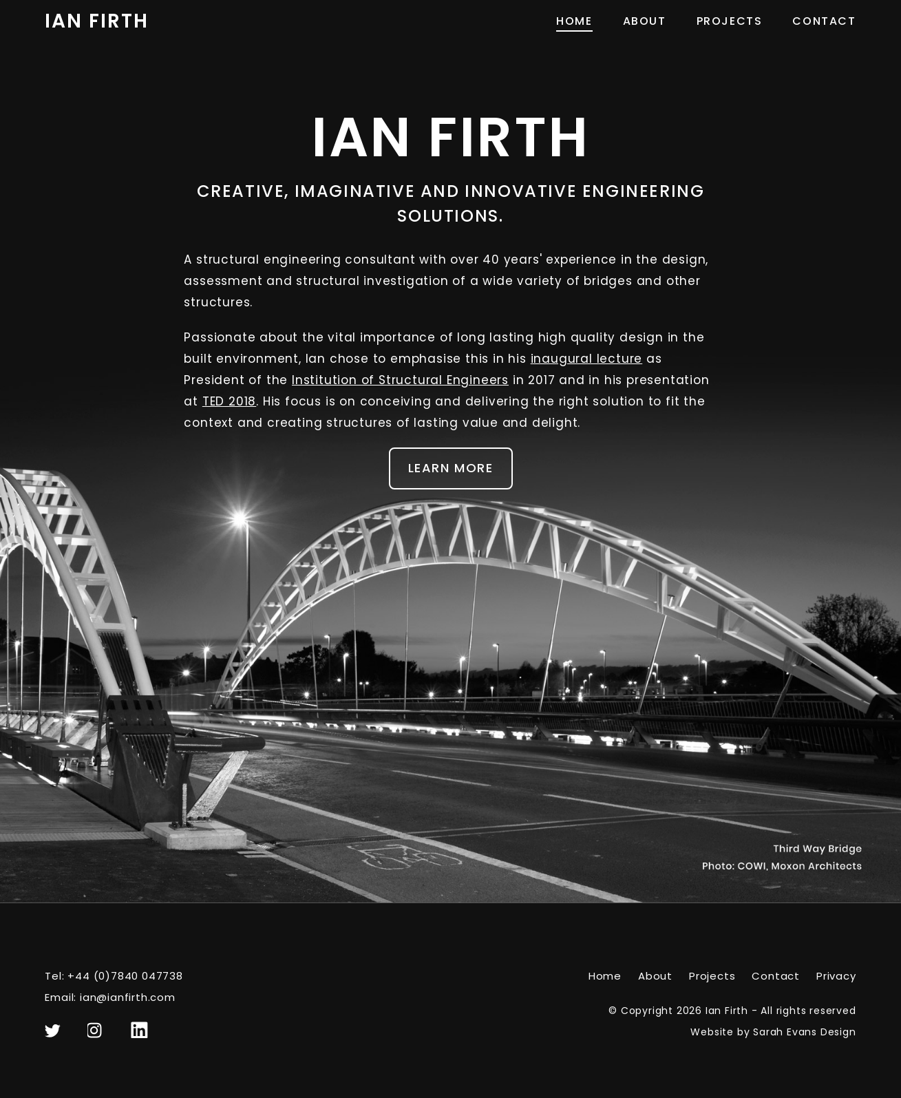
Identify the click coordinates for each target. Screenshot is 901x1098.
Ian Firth (96, 21)
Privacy (836, 976)
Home (574, 21)
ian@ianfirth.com (128, 997)
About (644, 21)
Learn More (451, 467)
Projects (730, 21)
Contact (824, 21)
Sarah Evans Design (804, 1032)
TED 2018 (229, 401)
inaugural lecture (587, 358)
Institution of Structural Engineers (400, 380)
